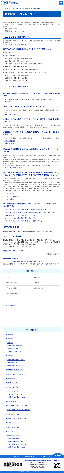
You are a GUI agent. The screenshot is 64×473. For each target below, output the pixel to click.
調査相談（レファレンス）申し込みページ (17, 31)
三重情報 (36, 283)
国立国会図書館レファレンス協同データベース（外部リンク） (23, 246)
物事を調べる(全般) (13, 436)
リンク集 (10, 431)
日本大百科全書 (9, 144)
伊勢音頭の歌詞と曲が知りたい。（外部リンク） (18, 215)
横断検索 (10, 356)
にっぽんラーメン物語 (11, 196)
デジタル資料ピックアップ (15, 394)
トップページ (7, 8)
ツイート (12, 305)
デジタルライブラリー (14, 387)
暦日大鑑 (7, 102)
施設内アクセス (30, 456)
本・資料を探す (17, 8)
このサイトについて (46, 456)
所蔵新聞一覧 (11, 378)
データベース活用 (11, 288)
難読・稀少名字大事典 (11, 114)
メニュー (60, 4)
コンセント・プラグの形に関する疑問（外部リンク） (20, 218)
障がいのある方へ (11, 283)
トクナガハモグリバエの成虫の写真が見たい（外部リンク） (22, 221)
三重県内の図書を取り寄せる (16, 360)
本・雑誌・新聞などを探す (15, 441)
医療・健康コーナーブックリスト (17, 406)
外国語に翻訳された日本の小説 (16, 418)
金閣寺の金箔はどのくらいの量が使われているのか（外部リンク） (24, 209)
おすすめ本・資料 (38, 288)
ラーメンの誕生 (9, 199)
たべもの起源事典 (9, 193)
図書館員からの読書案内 (14, 346)
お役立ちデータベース (14, 383)
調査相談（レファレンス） (15, 370)
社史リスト (10, 423)
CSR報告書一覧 (11, 401)
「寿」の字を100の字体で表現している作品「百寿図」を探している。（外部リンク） (29, 212)
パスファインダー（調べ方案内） (17, 374)
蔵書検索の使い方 (12, 348)
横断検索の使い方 (12, 363)
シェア (5, 305)
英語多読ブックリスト (14, 414)
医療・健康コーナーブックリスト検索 (18, 410)
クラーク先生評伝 (9, 141)
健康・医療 (36, 277)
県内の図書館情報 (11, 293)
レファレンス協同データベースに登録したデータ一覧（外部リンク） (25, 261)
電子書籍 (10, 334)
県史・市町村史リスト (14, 427)
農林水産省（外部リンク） (12, 167)
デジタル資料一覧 (12, 391)
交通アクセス (17, 456)
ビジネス (9, 277)
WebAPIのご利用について (15, 351)
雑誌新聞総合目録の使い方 (15, 365)
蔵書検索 (10, 339)
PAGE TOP (58, 456)
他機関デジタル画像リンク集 (16, 397)
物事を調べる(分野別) (13, 438)
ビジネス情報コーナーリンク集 (16, 444)
